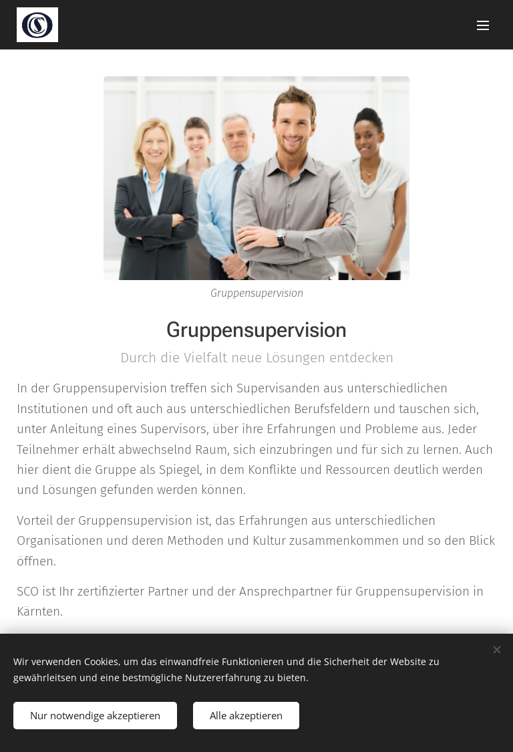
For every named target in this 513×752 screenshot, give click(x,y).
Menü (483, 25)
